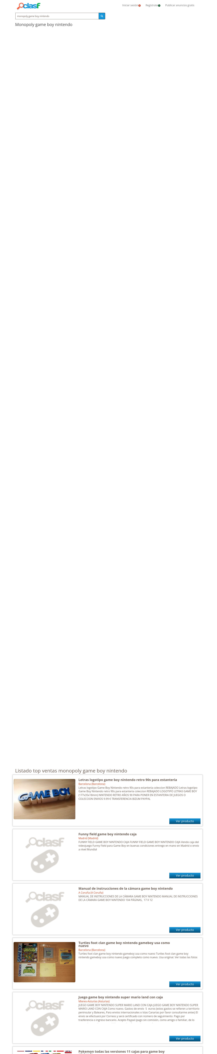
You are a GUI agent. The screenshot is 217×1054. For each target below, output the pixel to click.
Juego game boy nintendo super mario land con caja (120, 997)
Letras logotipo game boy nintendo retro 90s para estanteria (127, 780)
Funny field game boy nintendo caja (107, 834)
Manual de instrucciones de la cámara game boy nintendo (125, 888)
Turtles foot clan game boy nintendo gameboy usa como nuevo (124, 944)
